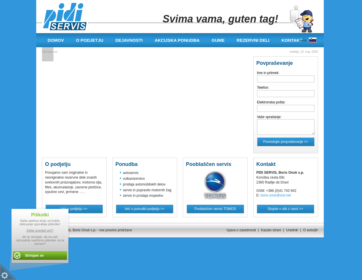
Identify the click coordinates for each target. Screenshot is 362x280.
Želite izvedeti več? (39, 230)
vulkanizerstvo (134, 179)
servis (127, 190)
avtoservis (131, 173)
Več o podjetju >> (74, 209)
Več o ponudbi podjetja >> (144, 209)
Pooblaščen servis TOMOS (215, 209)
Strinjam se (34, 255)
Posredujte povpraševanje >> (285, 142)
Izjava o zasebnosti (241, 230)
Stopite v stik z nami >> (285, 209)
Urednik (292, 230)
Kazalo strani (271, 230)
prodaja (129, 184)
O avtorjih (310, 230)
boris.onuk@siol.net (276, 195)
